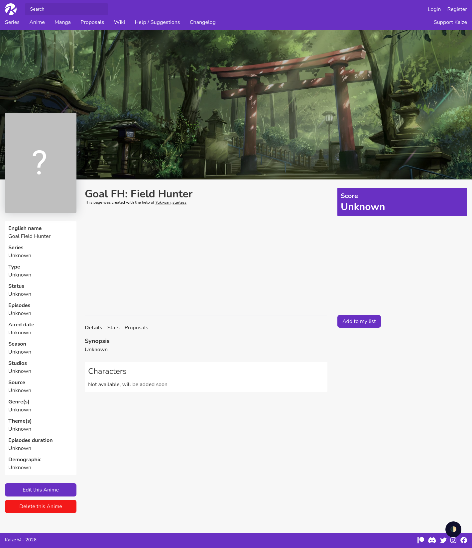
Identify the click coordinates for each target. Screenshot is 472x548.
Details (93, 327)
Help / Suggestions (157, 22)
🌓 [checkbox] (453, 529)
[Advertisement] (206, 260)
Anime (37, 22)
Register (457, 9)
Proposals (92, 22)
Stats (113, 327)
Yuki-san (163, 202)
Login (434, 9)
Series (12, 22)
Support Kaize (450, 22)
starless (179, 202)
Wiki (119, 22)
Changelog (203, 22)
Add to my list (359, 321)
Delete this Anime (40, 506)
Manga (63, 22)
